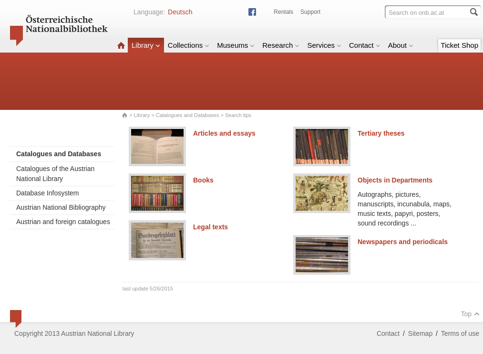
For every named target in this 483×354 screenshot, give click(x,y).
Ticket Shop (459, 45)
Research (280, 45)
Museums (236, 45)
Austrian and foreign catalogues (63, 221)
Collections (188, 45)
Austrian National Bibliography (61, 207)
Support (310, 12)
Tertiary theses (381, 133)
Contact (364, 45)
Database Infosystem (47, 193)
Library (146, 45)
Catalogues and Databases (187, 115)
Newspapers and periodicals (403, 242)
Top (470, 314)
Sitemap (420, 333)
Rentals (283, 12)
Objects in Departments (395, 180)
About (400, 45)
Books (203, 180)
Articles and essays (224, 133)
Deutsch (180, 12)
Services (324, 45)
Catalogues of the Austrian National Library (55, 173)
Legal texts (210, 227)
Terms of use (460, 333)
